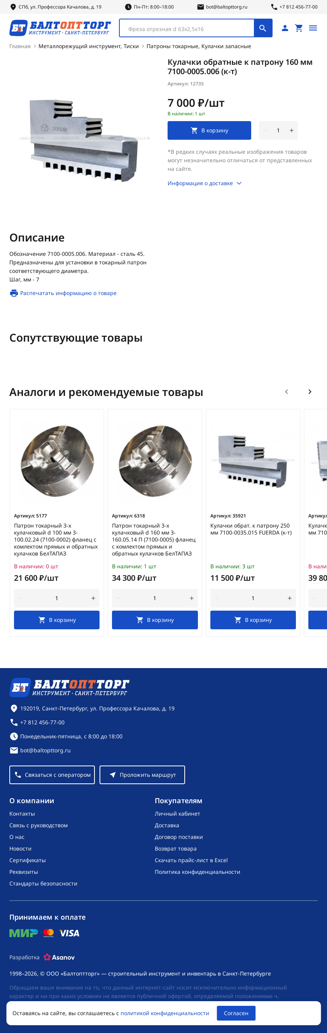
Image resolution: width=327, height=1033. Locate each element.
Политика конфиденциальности (197, 871)
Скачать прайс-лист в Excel (191, 860)
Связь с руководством (38, 825)
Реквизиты (23, 871)
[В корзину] (57, 620)
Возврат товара (176, 848)
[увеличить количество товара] (291, 130)
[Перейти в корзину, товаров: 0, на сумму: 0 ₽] (299, 28)
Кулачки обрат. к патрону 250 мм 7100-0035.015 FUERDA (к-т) (251, 529)
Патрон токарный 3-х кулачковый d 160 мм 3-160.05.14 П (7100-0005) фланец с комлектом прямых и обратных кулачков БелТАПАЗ (154, 539)
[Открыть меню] (313, 28)
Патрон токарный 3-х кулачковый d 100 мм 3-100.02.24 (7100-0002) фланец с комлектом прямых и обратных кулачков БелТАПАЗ (56, 539)
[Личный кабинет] (285, 28)
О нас (16, 836)
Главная (20, 46)
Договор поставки (179, 836)
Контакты (22, 813)
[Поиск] (263, 27)
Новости (20, 848)
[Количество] (278, 130)
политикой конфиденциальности (165, 1013)
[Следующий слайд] (310, 391)
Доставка (167, 825)
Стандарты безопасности (43, 883)
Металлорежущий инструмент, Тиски (88, 46)
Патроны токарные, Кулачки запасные (199, 46)
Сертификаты (27, 860)
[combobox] (196, 28)
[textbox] (190, 29)
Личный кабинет (177, 813)
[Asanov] (59, 957)
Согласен (236, 1013)
